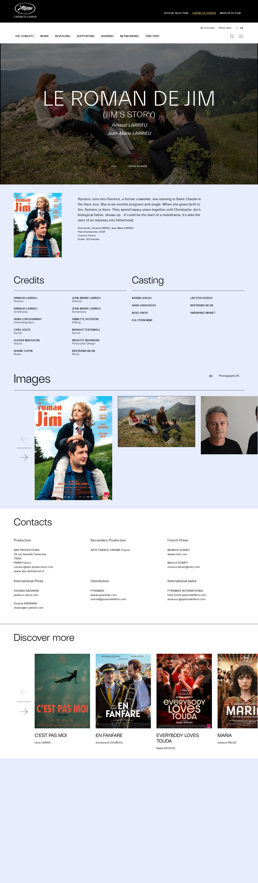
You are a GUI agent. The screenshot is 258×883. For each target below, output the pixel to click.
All (210, 375)
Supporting (86, 36)
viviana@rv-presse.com (28, 607)
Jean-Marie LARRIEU (86, 298)
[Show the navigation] (241, 36)
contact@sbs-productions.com (33, 567)
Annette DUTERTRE (85, 319)
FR (236, 28)
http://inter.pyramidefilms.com (186, 595)
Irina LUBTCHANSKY (28, 319)
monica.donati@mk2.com (183, 567)
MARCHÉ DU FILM (230, 13)
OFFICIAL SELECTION (176, 13)
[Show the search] (232, 36)
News (44, 36)
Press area (225, 28)
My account (207, 28)
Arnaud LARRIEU (25, 298)
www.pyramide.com (104, 595)
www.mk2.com (177, 554)
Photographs (229, 375)
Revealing (62, 36)
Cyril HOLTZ (22, 329)
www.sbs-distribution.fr (29, 571)
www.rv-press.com (26, 595)
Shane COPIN (23, 351)
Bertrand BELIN (83, 351)
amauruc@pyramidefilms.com (186, 599)
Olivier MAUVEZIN (27, 340)
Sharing (107, 36)
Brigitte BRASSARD (86, 340)
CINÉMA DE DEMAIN (204, 13)
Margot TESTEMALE (86, 329)
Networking (129, 36)
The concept (24, 36)
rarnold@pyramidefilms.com (108, 599)
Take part (152, 36)
